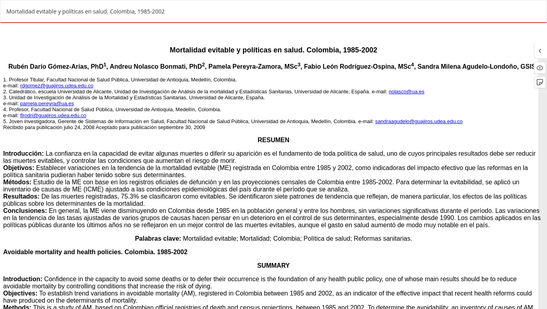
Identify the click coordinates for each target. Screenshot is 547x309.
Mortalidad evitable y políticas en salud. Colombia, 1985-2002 (85, 11)
